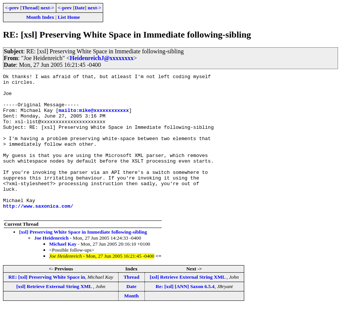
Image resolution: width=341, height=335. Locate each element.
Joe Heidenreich (51, 266)
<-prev (12, 8)
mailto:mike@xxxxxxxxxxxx (94, 118)
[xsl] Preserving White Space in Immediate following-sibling (83, 260)
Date (80, 8)
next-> (47, 8)
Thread (30, 8)
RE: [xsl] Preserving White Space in (46, 305)
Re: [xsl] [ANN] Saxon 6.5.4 (185, 314)
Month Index (40, 17)
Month (131, 324)
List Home (69, 17)
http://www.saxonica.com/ (38, 232)
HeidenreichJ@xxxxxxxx (102, 58)
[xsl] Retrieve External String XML (188, 305)
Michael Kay (63, 272)
